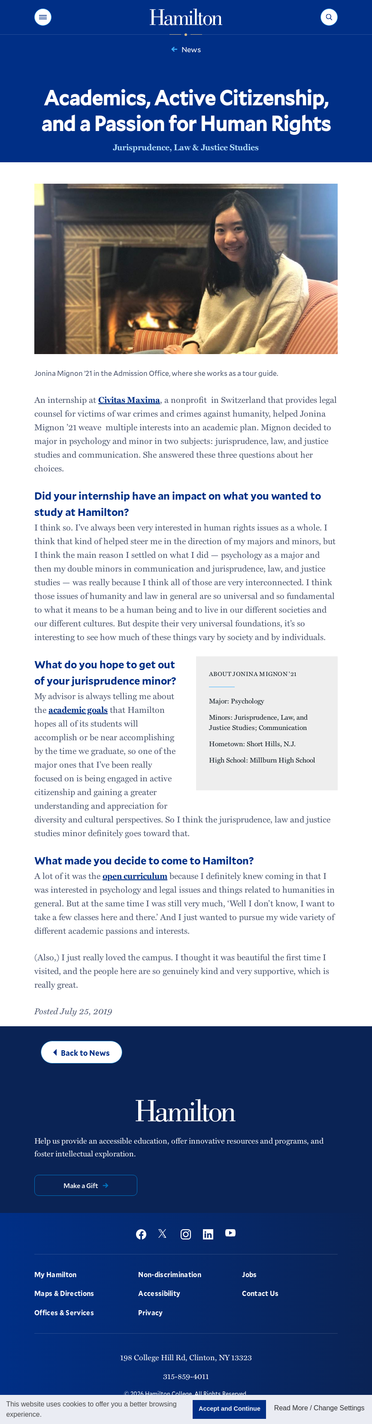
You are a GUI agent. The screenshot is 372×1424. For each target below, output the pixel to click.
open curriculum (135, 875)
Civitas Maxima (129, 399)
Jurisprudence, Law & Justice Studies (186, 146)
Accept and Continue (229, 1408)
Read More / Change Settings (319, 1408)
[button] (43, 17)
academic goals (78, 709)
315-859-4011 (186, 1376)
